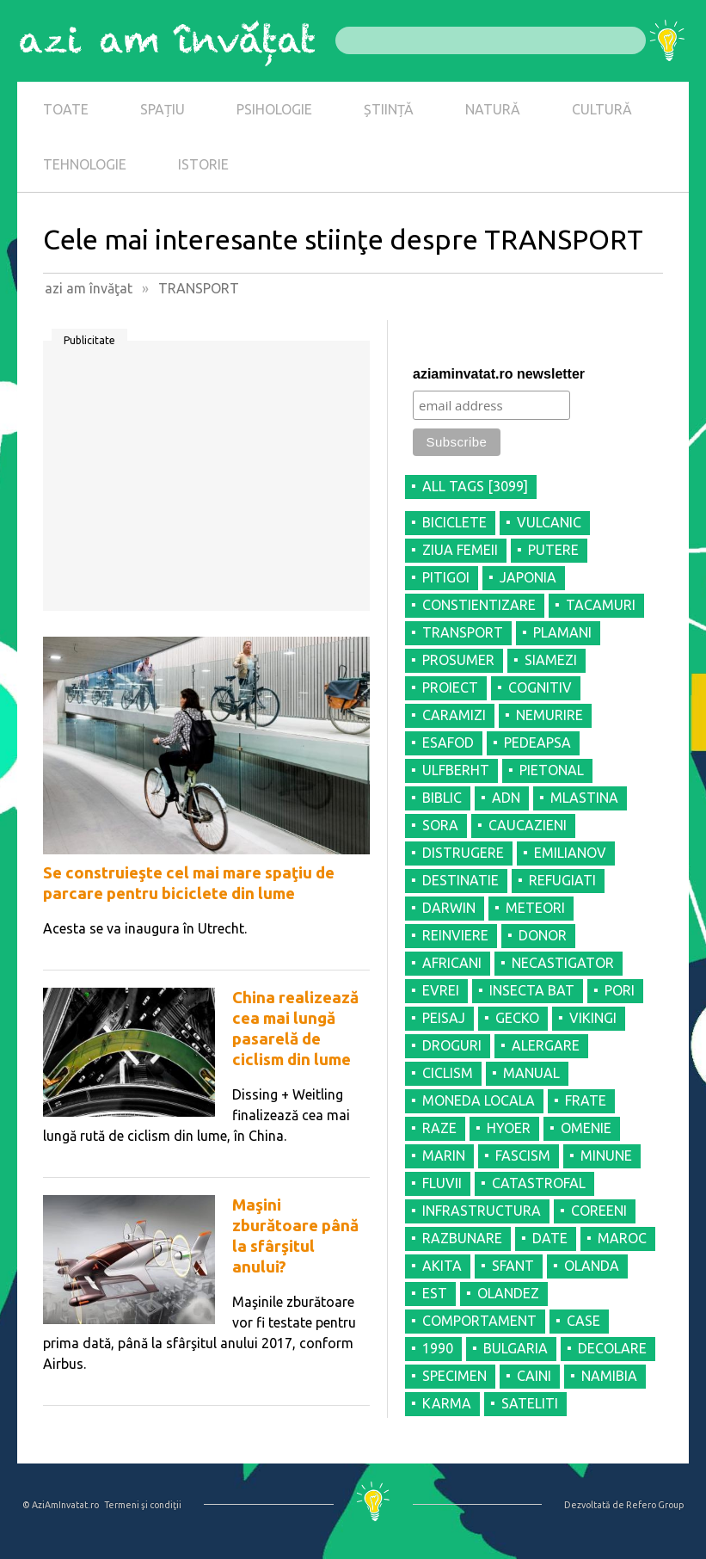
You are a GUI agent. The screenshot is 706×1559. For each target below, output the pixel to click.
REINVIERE (455, 935)
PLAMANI (562, 632)
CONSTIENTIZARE (479, 605)
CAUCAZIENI (527, 825)
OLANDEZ (508, 1293)
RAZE (439, 1128)
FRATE (585, 1100)
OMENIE (586, 1128)
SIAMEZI (551, 660)
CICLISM (447, 1073)
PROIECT (450, 687)
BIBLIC (442, 797)
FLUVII (442, 1183)
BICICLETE (454, 522)
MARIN (443, 1155)
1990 (437, 1348)
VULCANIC (549, 522)
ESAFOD (448, 742)
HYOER (509, 1128)
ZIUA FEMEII (460, 550)
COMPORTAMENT (479, 1320)
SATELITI (529, 1403)
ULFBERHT (455, 770)
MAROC (622, 1238)
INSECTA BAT (531, 990)
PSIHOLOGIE (274, 109)
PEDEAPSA (537, 742)
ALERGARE (546, 1045)
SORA (440, 825)
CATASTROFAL (539, 1183)
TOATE (66, 109)
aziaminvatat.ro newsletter (499, 374)
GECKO (517, 1018)
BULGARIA (515, 1348)
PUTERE (553, 550)
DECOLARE (612, 1348)
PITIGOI (446, 577)
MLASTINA (584, 797)
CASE (583, 1320)
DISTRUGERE (463, 852)
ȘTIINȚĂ (389, 109)
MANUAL (531, 1073)
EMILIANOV (570, 852)
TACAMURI (600, 605)
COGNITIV (540, 687)
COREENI (599, 1210)
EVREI (440, 990)
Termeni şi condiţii (142, 1505)
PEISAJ (443, 1018)
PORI (620, 990)
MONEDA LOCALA (478, 1100)
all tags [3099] (475, 486)
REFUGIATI (562, 880)
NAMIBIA (609, 1375)
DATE (550, 1238)
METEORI (535, 907)
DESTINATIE (460, 880)
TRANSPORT (462, 632)
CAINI (534, 1375)
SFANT (513, 1265)
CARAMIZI (454, 715)
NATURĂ (492, 109)
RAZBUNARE (462, 1238)
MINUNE (606, 1155)
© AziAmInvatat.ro (60, 1505)
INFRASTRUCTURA (481, 1210)
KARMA (446, 1403)
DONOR (543, 935)
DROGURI (452, 1045)
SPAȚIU (162, 109)
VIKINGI (593, 1018)
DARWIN (449, 907)
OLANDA (591, 1265)
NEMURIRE (549, 715)
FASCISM (522, 1155)
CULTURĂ (602, 109)
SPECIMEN (454, 1375)
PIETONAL (551, 770)
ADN (506, 797)
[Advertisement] (206, 481)
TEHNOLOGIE (84, 164)
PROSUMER (458, 660)
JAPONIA (528, 577)
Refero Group (655, 1505)
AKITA (442, 1265)
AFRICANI (452, 963)
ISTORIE (203, 164)
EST (434, 1293)
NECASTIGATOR (563, 963)
